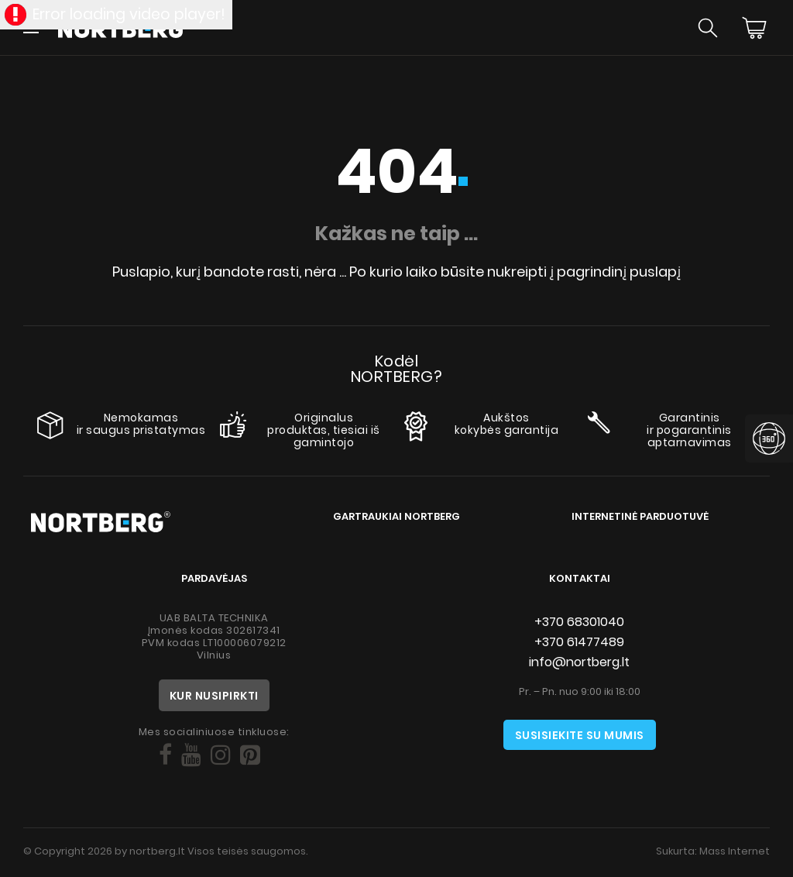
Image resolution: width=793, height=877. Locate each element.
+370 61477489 (579, 642)
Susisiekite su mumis (579, 735)
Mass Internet (734, 851)
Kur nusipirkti (214, 695)
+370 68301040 (579, 622)
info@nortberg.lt (579, 662)
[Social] (165, 755)
